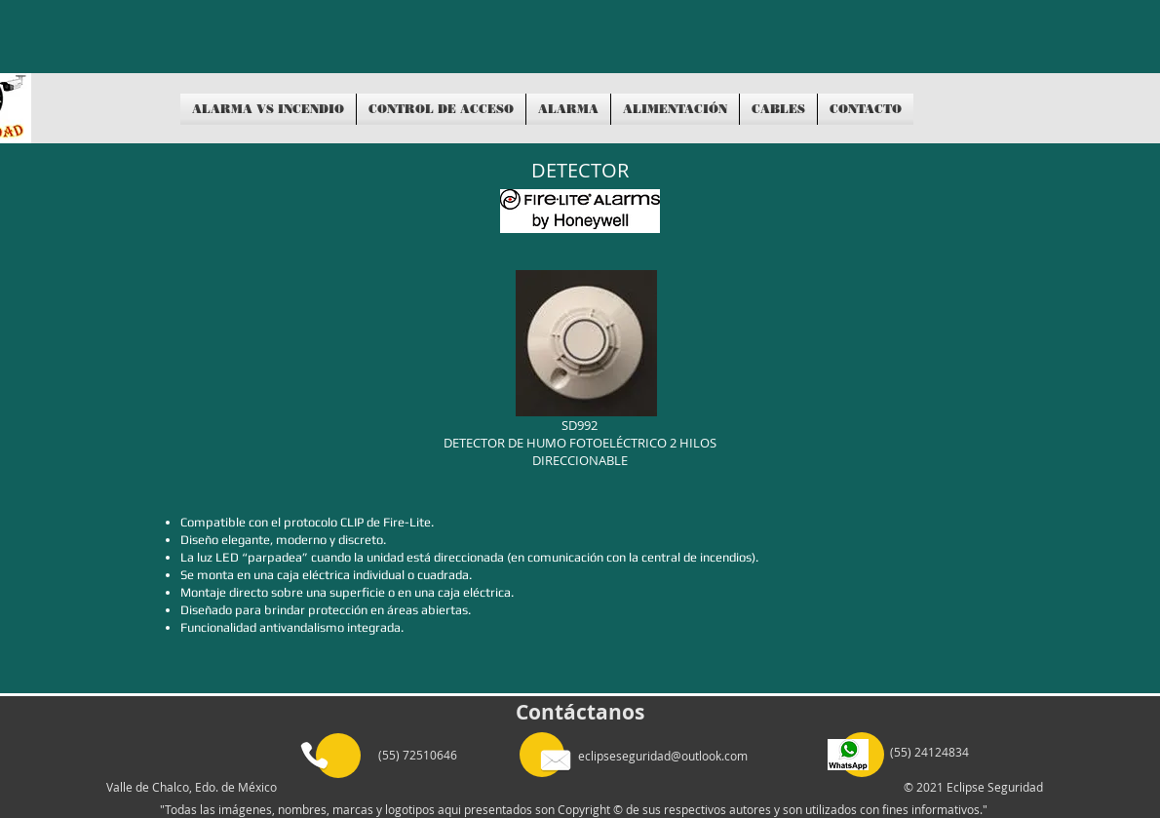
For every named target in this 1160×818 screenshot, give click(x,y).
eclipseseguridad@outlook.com (663, 755)
